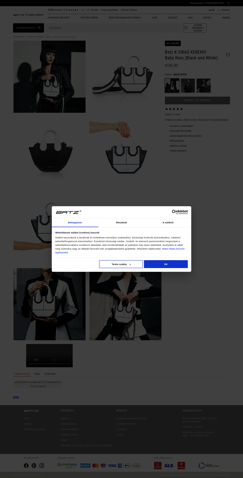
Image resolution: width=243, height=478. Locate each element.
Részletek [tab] (121, 222)
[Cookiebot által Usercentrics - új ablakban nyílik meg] (174, 212)
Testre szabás (121, 264)
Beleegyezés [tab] (75, 222)
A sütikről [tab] (168, 222)
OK (166, 264)
